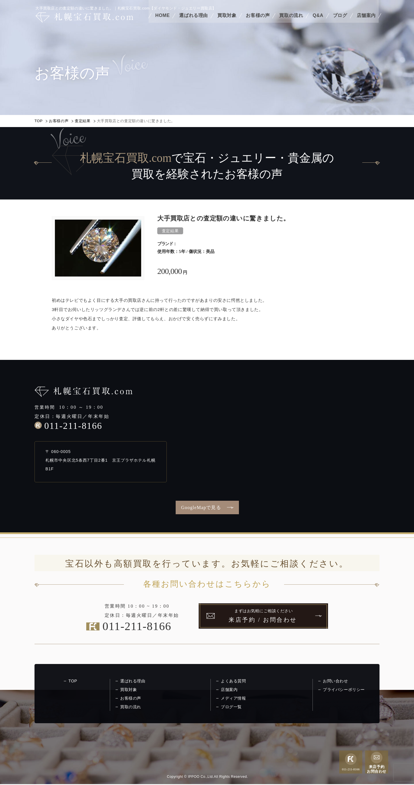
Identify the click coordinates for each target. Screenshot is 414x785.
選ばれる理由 (193, 19)
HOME (162, 19)
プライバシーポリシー (344, 689)
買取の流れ (291, 19)
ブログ (340, 19)
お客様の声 (258, 19)
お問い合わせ (335, 681)
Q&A (318, 19)
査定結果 (82, 121)
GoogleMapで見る (201, 507)
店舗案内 (366, 19)
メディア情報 (233, 698)
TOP (38, 121)
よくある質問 (233, 681)
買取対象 (226, 19)
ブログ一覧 (231, 707)
